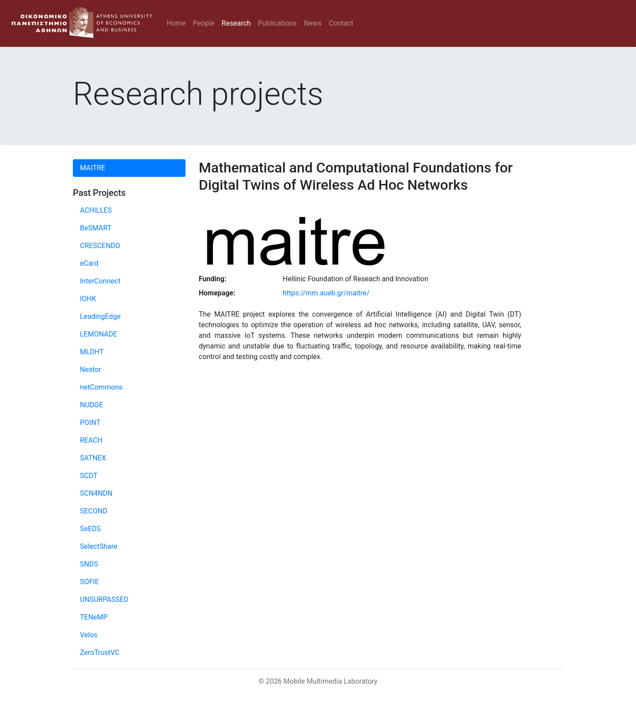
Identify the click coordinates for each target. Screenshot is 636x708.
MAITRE (92, 168)
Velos (89, 635)
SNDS (89, 564)
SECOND (93, 511)
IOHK (88, 299)
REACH (91, 440)
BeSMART (95, 228)
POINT (90, 422)
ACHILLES (96, 210)
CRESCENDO (100, 245)
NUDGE (91, 405)
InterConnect (100, 281)
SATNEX (93, 458)
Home (176, 23)
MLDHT (92, 352)
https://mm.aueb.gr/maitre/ (326, 293)
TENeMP (94, 617)
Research (236, 23)
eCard (89, 263)
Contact (341, 23)
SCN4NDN (96, 493)
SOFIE (89, 582)
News (313, 23)
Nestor (90, 369)
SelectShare (98, 546)
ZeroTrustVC (100, 652)
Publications (277, 23)
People (204, 23)
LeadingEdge (100, 316)
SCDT (89, 475)
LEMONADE (98, 334)
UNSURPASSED (104, 599)
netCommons (101, 387)
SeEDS (90, 528)
